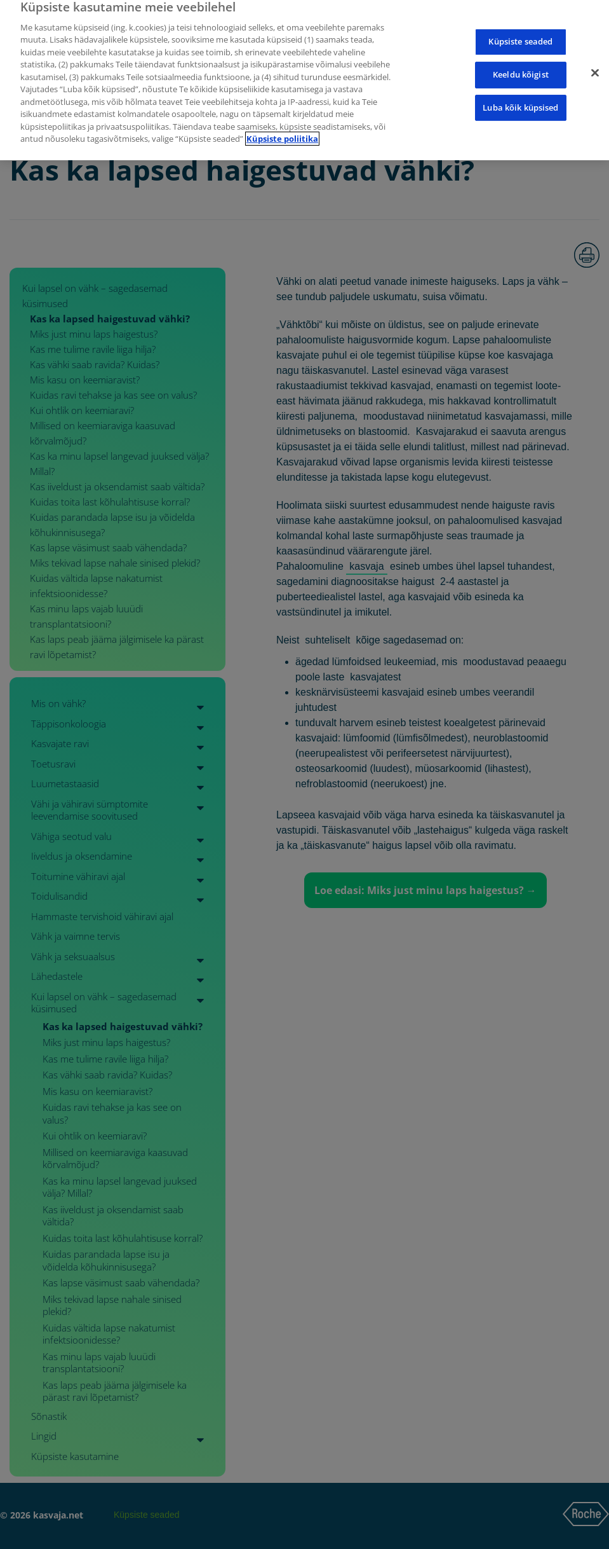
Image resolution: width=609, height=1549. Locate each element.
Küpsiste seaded (520, 32)
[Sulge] (595, 63)
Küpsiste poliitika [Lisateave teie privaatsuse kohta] (282, 129)
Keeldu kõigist (521, 65)
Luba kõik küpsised (520, 97)
